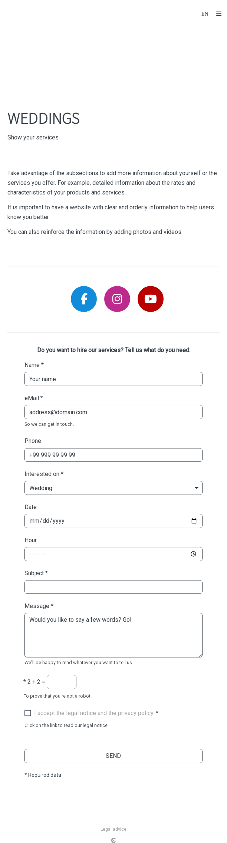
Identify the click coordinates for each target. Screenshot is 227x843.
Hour (30, 540)
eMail (33, 398)
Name (34, 365)
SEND (113, 755)
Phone (32, 440)
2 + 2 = (34, 681)
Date (30, 507)
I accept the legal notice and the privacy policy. (94, 713)
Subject (36, 573)
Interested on (43, 473)
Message (38, 605)
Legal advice (113, 829)
